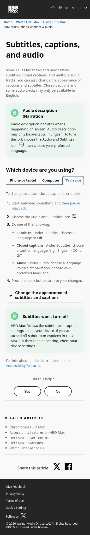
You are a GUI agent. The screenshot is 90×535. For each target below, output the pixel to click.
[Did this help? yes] (27, 391)
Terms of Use (15, 501)
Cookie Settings (16, 508)
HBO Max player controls (29, 437)
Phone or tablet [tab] (23, 180)
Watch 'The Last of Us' (27, 448)
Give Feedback (15, 487)
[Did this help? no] (58, 391)
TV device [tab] (73, 180)
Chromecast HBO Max (27, 427)
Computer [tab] (50, 180)
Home (8, 22)
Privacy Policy (15, 494)
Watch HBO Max (27, 22)
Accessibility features (23, 365)
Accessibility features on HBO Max (37, 432)
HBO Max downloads (26, 442)
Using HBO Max (54, 22)
